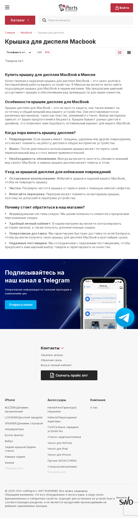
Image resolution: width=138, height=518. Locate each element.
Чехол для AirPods (60, 442)
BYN (47, 52)
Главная (10, 32)
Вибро (9, 441)
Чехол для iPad (58, 448)
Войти (122, 7)
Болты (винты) (14, 435)
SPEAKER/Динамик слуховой (24, 423)
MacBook (26, 32)
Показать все (14, 468)
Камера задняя (15, 456)
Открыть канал (20, 304)
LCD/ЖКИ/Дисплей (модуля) (23, 417)
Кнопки (9, 462)
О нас (94, 407)
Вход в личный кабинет (56, 365)
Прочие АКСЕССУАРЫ (62, 460)
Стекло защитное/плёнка (64, 437)
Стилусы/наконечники (62, 466)
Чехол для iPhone (59, 454)
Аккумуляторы (14, 429)
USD (39, 52)
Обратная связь (51, 360)
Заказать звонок (52, 355)
